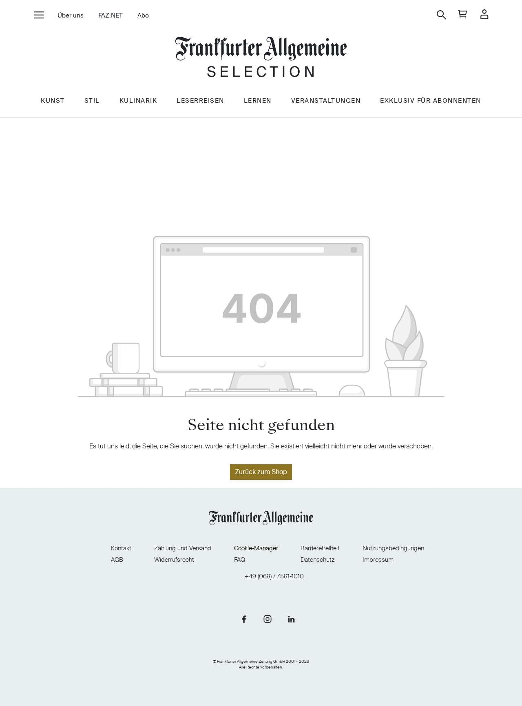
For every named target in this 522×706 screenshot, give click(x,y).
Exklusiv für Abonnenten (430, 101)
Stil (92, 101)
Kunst (53, 101)
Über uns (71, 15)
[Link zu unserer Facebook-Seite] (244, 619)
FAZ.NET (110, 15)
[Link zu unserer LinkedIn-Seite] (291, 619)
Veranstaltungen (326, 101)
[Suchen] (441, 15)
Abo (143, 15)
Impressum (378, 560)
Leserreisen (200, 101)
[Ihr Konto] (484, 15)
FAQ (239, 560)
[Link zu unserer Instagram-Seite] (267, 619)
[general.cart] (463, 15)
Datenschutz (317, 560)
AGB (117, 560)
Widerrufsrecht (174, 560)
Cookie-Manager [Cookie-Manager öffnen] (256, 548)
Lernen (258, 101)
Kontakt (121, 548)
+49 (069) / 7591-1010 (274, 576)
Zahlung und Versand (182, 548)
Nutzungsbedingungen (393, 548)
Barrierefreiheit (320, 548)
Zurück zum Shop (261, 472)
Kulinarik (138, 101)
